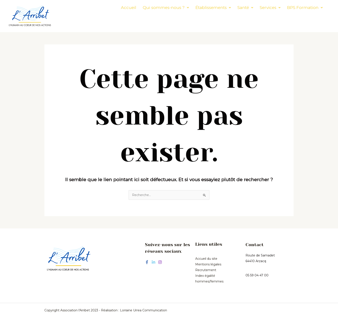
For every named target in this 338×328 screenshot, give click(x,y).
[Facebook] (147, 262)
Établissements (201, 7)
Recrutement (205, 270)
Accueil (116, 7)
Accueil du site (206, 259)
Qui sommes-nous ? (154, 7)
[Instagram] (160, 262)
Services (258, 7)
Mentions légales (208, 264)
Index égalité (205, 276)
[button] (153, 7)
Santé (233, 7)
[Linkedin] (153, 262)
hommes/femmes (209, 281)
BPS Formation (293, 7)
